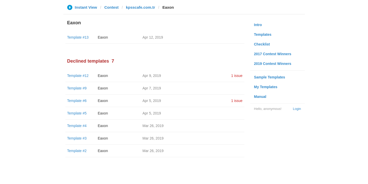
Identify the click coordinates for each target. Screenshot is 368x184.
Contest (111, 7)
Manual (260, 97)
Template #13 (78, 37)
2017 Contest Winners (272, 54)
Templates (262, 34)
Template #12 (78, 76)
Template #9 (77, 88)
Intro (258, 25)
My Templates (266, 87)
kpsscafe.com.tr (140, 7)
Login (297, 109)
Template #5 (77, 113)
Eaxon (103, 37)
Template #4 (77, 126)
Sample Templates (269, 77)
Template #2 (77, 151)
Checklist (262, 44)
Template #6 (77, 101)
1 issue (236, 76)
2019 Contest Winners (272, 64)
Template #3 (77, 138)
